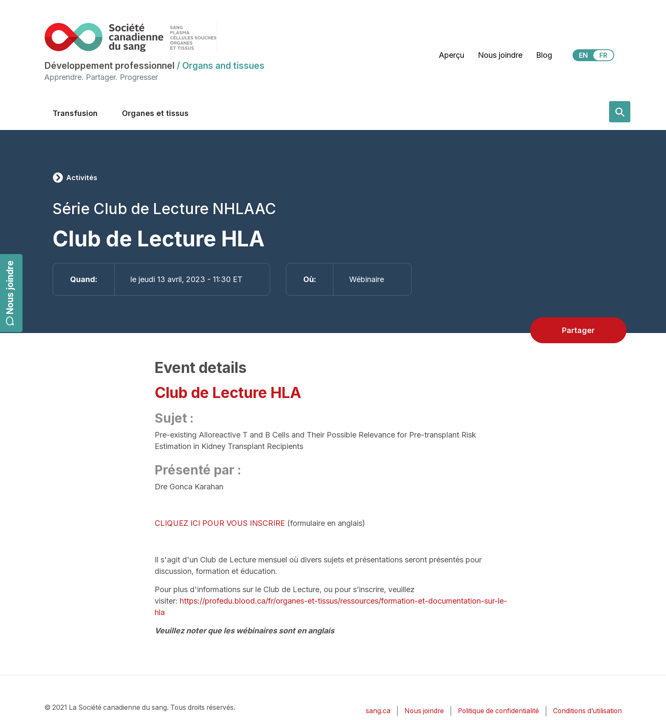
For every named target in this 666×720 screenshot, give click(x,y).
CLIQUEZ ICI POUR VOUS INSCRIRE (220, 523)
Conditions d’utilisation (587, 711)
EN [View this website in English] (583, 55)
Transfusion (75, 113)
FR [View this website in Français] (603, 55)
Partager (578, 330)
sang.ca (378, 711)
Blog (544, 55)
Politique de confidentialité (498, 711)
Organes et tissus (155, 113)
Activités (81, 177)
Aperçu (451, 55)
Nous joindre (10, 293)
